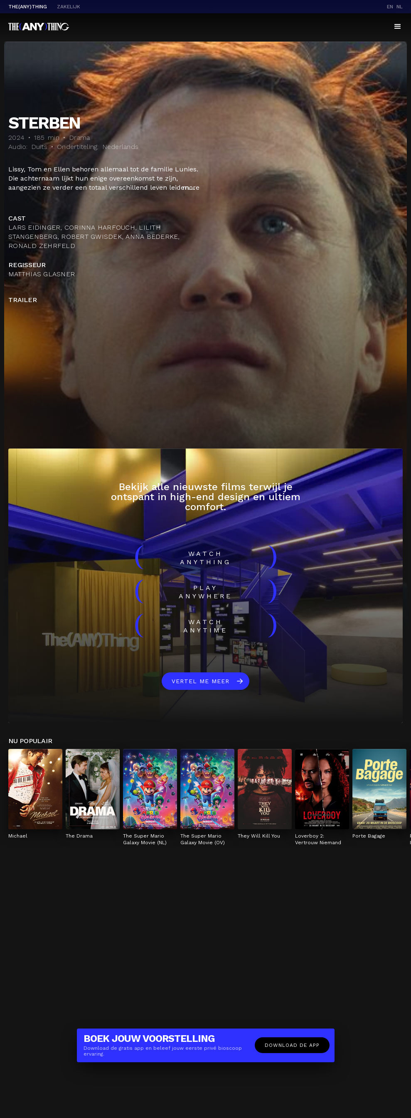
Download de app (292, 1045)
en (390, 7)
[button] (397, 26)
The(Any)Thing (27, 7)
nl (399, 7)
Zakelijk (68, 7)
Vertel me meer (200, 681)
